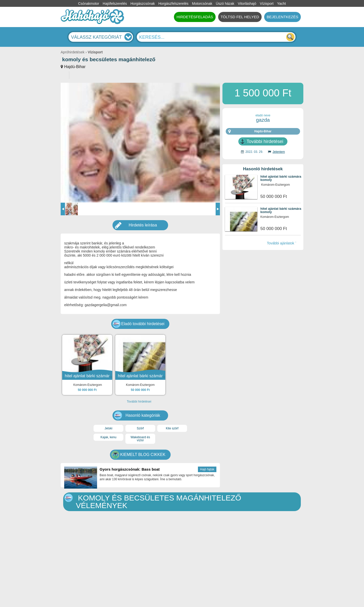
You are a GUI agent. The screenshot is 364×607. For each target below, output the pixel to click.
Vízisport (267, 4)
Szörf (140, 428)
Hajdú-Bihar (74, 67)
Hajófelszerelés (115, 4)
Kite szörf (172, 428)
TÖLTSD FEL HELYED (240, 17)
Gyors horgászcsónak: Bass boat (130, 469)
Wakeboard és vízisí (140, 438)
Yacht (281, 4)
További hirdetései (264, 141)
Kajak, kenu (109, 437)
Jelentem (278, 151)
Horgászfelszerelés (173, 4)
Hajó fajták (207, 469)
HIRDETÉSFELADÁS (194, 17)
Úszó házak (225, 4)
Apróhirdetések (72, 52)
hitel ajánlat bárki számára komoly (280, 178)
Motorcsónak (202, 4)
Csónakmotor (88, 4)
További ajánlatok (280, 243)
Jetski (108, 428)
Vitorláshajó (247, 4)
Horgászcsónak (142, 4)
